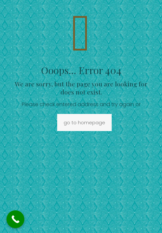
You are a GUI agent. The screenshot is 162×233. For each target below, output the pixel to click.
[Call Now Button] (15, 219)
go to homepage (84, 122)
